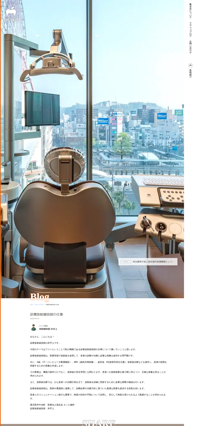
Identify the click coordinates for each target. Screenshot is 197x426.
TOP (31, 304)
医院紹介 (190, 70)
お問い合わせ (190, 47)
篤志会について (190, 11)
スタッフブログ (190, 29)
